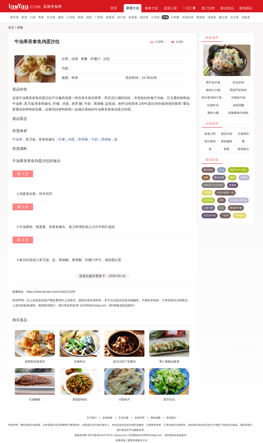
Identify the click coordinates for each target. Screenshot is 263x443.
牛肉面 (207, 192)
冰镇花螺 (238, 105)
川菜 (33, 17)
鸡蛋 (71, 139)
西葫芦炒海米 (238, 90)
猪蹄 (232, 177)
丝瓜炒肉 (238, 82)
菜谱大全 (132, 8)
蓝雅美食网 (52, 7)
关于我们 (92, 417)
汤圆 (205, 177)
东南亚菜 (188, 17)
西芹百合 (169, 399)
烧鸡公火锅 (213, 90)
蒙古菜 (223, 17)
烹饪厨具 (210, 141)
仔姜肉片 (124, 399)
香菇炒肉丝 (80, 399)
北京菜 (234, 17)
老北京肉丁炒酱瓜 (124, 361)
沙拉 (106, 59)
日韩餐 (175, 17)
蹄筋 (221, 200)
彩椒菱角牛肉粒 (238, 112)
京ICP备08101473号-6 (100, 435)
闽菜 (80, 17)
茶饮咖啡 (226, 141)
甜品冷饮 (226, 133)
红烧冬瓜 (213, 105)
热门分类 (208, 8)
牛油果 (17, 139)
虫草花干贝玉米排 (213, 185)
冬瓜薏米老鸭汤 (238, 200)
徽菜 (61, 17)
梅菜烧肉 (240, 215)
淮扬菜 (245, 17)
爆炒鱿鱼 (208, 169)
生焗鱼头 (79, 361)
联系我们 (171, 417)
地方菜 (121, 17)
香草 (81, 139)
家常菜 (14, 17)
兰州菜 (155, 17)
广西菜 (99, 17)
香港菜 (132, 17)
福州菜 (144, 17)
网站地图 (155, 417)
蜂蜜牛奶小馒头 (238, 169)
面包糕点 (246, 8)
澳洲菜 (200, 17)
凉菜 (75, 59)
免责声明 (139, 417)
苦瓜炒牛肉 (209, 215)
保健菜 (244, 177)
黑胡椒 (106, 139)
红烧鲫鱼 (35, 399)
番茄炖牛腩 (236, 207)
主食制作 (243, 133)
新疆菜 (110, 17)
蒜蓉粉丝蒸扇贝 (35, 361)
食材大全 (151, 8)
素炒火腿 (213, 112)
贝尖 (221, 207)
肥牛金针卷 (213, 82)
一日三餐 (189, 8)
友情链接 (107, 417)
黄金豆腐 (219, 177)
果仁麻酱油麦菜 (169, 361)
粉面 (227, 149)
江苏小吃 (208, 207)
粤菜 (41, 17)
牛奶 (94, 139)
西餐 (165, 17)
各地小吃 (210, 133)
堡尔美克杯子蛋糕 (213, 97)
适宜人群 (170, 8)
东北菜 (51, 17)
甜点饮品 (227, 8)
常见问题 (123, 417)
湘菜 (89, 17)
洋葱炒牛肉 (238, 97)
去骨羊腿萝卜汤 (225, 192)
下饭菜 (225, 215)
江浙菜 (70, 17)
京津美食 (208, 200)
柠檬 (61, 139)
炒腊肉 (232, 185)
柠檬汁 (95, 59)
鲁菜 (24, 17)
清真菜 (212, 17)
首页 (113, 8)
